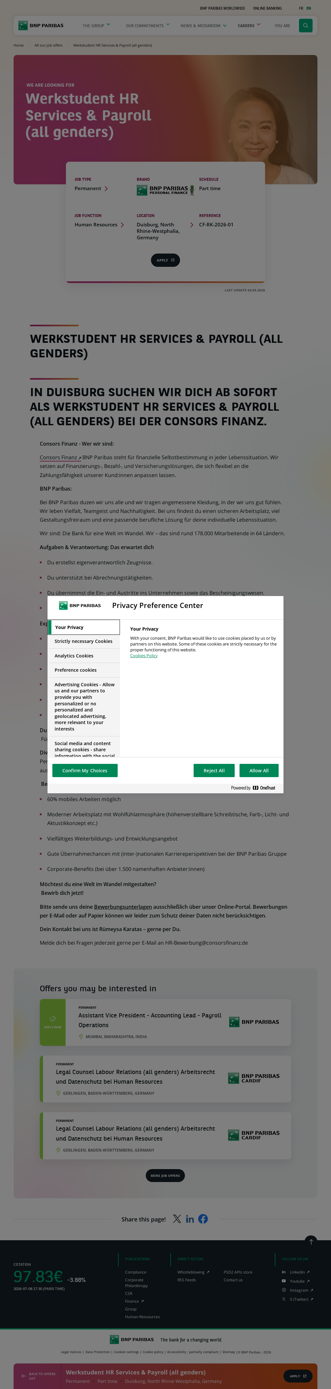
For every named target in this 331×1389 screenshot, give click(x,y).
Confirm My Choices (85, 770)
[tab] (83, 627)
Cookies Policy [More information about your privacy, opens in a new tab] (144, 655)
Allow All (259, 770)
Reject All (214, 770)
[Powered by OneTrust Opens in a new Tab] (255, 788)
